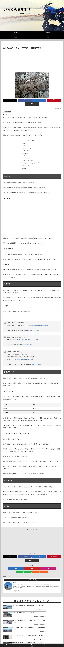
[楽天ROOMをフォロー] (32, 561)
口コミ (26, 151)
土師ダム (25, 139)
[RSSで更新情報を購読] (38, 561)
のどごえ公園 (27, 144)
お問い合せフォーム (43, 642)
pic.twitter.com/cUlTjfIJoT (25, 355)
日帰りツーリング (7, 107)
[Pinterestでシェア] (42, 100)
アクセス (26, 142)
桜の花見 (25, 149)
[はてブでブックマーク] (32, 100)
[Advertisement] (32, 59)
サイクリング (26, 154)
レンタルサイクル (28, 156)
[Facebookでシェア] (22, 100)
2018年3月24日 (35, 326)
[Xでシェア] (12, 100)
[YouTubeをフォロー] (28, 561)
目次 (30, 136)
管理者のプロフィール (21, 642)
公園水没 (27, 146)
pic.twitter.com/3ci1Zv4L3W (30, 336)
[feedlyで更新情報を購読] (35, 561)
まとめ (24, 164)
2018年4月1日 (27, 341)
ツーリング (5, 110)
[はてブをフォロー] (25, 561)
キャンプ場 (26, 161)
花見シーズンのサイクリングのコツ (33, 159)
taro (14, 571)
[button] (51, 100)
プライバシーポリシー (32, 642)
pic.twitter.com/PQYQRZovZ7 (40, 321)
